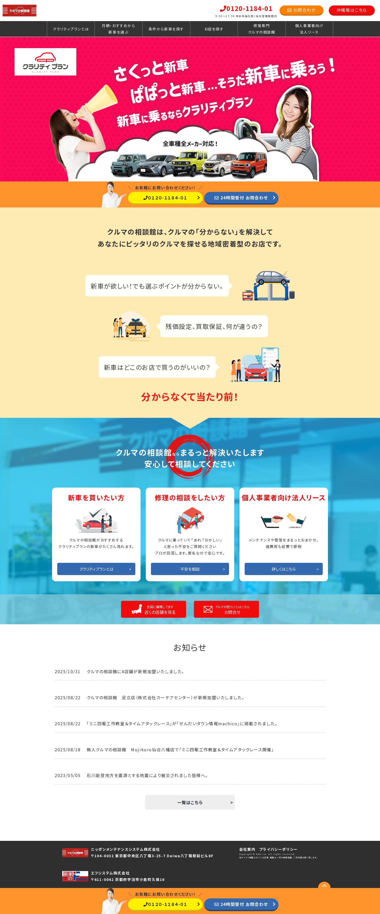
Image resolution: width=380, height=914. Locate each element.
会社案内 (247, 849)
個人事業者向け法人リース (309, 29)
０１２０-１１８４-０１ (165, 197)
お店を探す (214, 28)
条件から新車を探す (166, 28)
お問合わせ (301, 10)
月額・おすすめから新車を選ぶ (118, 29)
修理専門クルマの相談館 (261, 29)
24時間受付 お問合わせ (241, 197)
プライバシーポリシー (278, 849)
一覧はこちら (190, 802)
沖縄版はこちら (352, 10)
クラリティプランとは (71, 28)
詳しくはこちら (284, 569)
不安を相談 (190, 569)
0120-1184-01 (246, 8)
